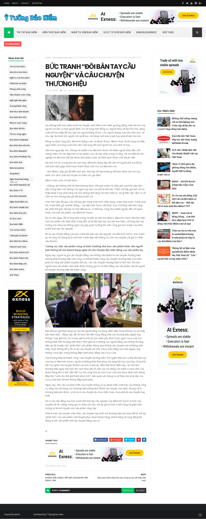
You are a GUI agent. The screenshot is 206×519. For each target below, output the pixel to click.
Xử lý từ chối (15, 219)
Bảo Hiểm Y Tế (16, 190)
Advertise (37, 3)
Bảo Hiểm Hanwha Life (20, 185)
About (15, 3)
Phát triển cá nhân (18, 83)
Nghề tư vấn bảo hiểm (19, 78)
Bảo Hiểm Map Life (18, 264)
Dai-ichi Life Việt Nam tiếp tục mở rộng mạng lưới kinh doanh (184, 140)
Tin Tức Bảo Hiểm (27, 32)
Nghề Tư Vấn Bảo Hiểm (84, 32)
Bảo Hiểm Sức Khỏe (19, 241)
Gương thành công (18, 106)
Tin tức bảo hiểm (17, 66)
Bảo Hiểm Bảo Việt (18, 117)
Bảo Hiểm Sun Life (18, 213)
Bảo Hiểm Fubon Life (19, 258)
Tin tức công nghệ (18, 134)
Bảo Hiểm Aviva (17, 269)
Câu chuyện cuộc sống (20, 95)
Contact (25, 3)
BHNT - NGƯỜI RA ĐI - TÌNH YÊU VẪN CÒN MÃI (184, 185)
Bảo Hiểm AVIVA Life (19, 252)
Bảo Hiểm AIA (16, 162)
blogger (140, 490)
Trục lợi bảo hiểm (17, 230)
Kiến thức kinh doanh (19, 112)
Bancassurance (146, 32)
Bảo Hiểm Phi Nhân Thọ (20, 157)
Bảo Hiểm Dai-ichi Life (20, 145)
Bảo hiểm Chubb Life (19, 207)
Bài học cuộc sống (18, 123)
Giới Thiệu (168, 32)
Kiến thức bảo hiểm (18, 72)
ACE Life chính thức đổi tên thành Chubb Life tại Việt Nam (185, 154)
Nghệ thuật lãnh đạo (19, 202)
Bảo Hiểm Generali (18, 196)
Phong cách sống (18, 89)
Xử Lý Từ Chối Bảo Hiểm (117, 32)
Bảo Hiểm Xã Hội (17, 128)
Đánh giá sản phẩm (18, 235)
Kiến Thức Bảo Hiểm (54, 32)
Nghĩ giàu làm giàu (18, 100)
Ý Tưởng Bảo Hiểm (54, 514)
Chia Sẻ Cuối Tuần (18, 247)
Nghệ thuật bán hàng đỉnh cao (19, 180)
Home (6, 3)
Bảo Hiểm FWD (16, 224)
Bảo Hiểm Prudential (19, 140)
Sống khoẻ (14, 174)
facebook (128, 490)
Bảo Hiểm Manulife (18, 151)
